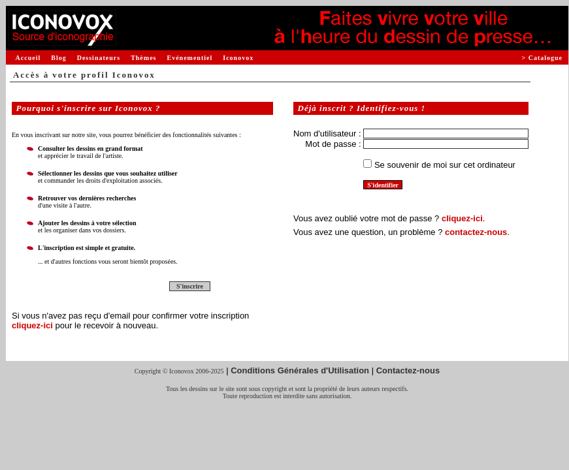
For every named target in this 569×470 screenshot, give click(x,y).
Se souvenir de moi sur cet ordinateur (444, 165)
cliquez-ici (32, 325)
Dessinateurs (98, 57)
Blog (58, 57)
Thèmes (143, 57)
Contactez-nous (408, 370)
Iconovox (238, 57)
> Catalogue (541, 57)
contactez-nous (476, 232)
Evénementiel (189, 57)
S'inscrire (189, 286)
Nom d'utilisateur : (327, 133)
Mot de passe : (333, 144)
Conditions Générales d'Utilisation (300, 370)
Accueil (28, 57)
